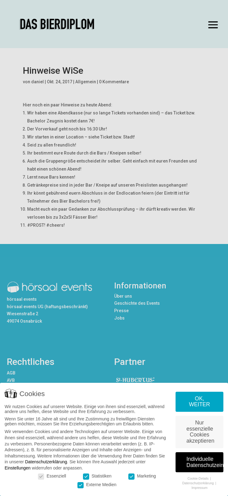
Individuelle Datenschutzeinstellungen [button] (204, 462)
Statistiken (97, 475)
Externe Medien (96, 484)
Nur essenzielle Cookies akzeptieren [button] (200, 432)
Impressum (200, 488)
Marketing (142, 475)
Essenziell (52, 475)
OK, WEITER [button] (199, 401)
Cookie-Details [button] (198, 479)
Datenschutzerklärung (46, 462)
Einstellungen (18, 467)
